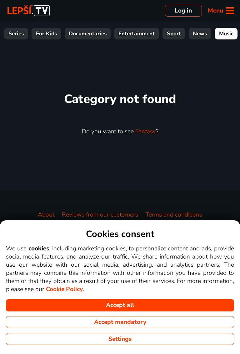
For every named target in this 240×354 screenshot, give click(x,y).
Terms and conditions (174, 215)
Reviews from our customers (100, 215)
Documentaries (88, 33)
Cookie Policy (64, 289)
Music (226, 33)
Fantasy (145, 131)
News (200, 33)
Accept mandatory (120, 322)
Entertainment (136, 33)
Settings (120, 339)
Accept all (120, 305)
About (46, 215)
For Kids (46, 33)
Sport (174, 33)
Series (16, 33)
